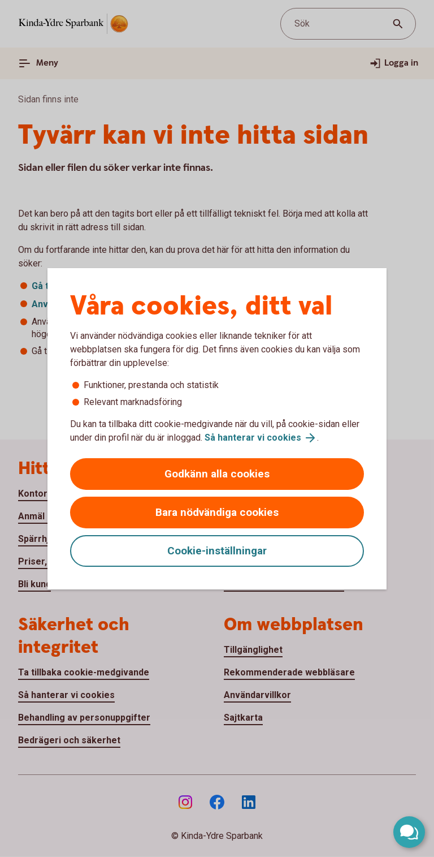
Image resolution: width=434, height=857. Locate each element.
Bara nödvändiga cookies (217, 512)
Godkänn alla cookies (217, 473)
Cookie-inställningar (217, 550)
